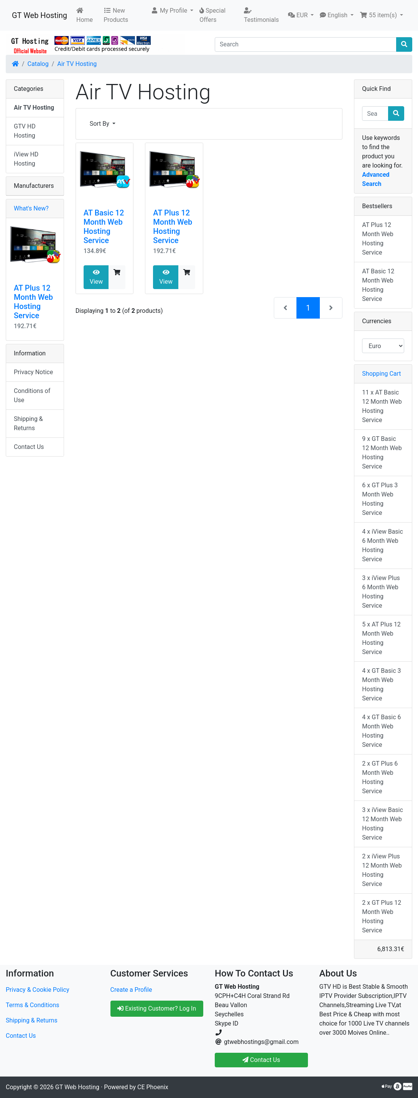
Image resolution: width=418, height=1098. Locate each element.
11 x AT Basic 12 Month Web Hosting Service (382, 406)
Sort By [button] (100, 123)
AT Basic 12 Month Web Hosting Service (104, 226)
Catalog (38, 63)
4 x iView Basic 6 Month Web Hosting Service (382, 545)
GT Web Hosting (39, 15)
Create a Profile (131, 989)
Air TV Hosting (77, 63)
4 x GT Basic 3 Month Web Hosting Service (381, 684)
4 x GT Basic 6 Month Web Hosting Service (381, 730)
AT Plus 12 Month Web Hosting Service (172, 226)
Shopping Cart (381, 373)
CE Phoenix (152, 1087)
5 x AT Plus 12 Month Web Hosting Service (381, 638)
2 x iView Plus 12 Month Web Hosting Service (382, 870)
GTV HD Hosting (25, 131)
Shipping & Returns (28, 423)
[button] (172, 10)
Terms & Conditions (32, 1005)
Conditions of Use (32, 395)
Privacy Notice (33, 372)
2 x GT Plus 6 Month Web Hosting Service (380, 777)
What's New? (31, 208)
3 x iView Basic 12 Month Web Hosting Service (382, 823)
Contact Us (29, 446)
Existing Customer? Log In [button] (156, 1008)
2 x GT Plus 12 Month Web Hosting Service (381, 916)
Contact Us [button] (261, 1059)
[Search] (306, 44)
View (96, 277)
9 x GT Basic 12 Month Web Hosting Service (382, 452)
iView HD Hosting (26, 159)
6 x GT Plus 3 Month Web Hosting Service (380, 499)
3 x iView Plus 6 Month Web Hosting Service (381, 591)
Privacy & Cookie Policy (37, 989)
